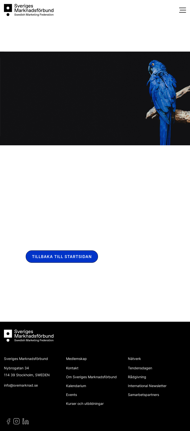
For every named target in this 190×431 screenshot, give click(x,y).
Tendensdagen (140, 368)
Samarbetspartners (143, 395)
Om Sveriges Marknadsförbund (91, 377)
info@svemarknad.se (21, 385)
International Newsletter (147, 386)
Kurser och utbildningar (85, 403)
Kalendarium (76, 386)
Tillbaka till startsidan (62, 256)
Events (71, 395)
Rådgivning (137, 377)
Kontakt (72, 368)
